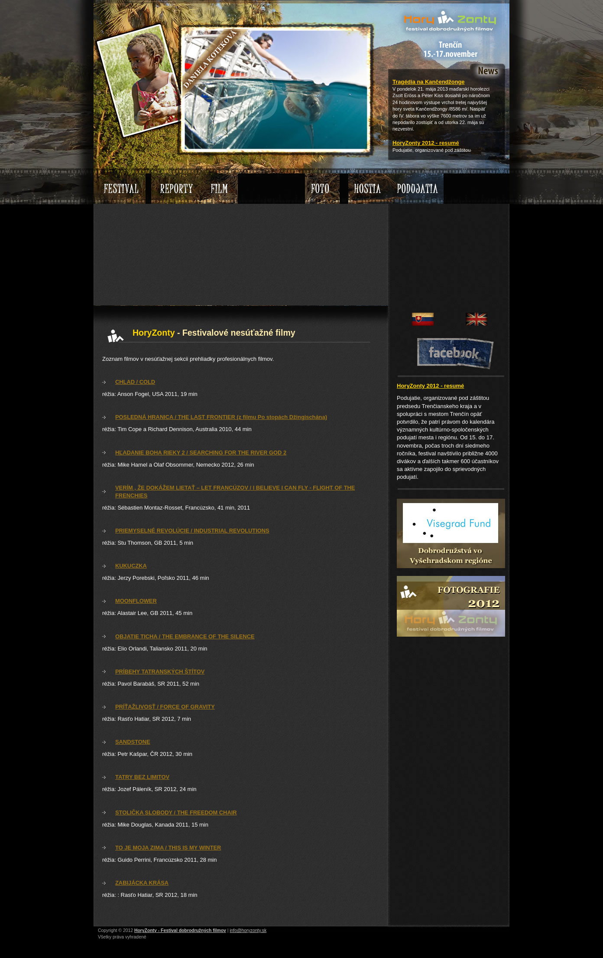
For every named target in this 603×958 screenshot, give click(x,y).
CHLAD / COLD (135, 382)
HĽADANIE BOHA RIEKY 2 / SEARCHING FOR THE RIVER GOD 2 (200, 452)
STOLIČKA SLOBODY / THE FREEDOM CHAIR (176, 812)
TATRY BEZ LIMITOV (142, 777)
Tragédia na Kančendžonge (428, 81)
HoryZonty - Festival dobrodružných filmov (180, 930)
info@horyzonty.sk (248, 930)
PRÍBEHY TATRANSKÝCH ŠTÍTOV (159, 671)
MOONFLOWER (136, 601)
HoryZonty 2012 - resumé (425, 143)
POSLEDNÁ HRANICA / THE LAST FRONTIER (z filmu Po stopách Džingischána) (221, 417)
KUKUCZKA (131, 565)
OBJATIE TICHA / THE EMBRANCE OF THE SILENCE (185, 636)
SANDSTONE (132, 742)
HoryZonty (407, 15)
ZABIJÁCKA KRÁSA (142, 883)
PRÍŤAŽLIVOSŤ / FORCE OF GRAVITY (165, 706)
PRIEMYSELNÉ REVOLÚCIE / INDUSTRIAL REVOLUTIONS (192, 530)
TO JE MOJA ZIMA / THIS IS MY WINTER (168, 847)
